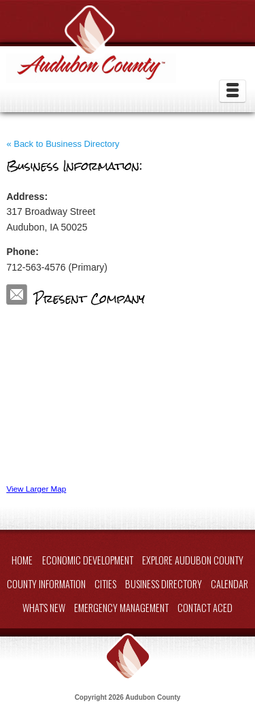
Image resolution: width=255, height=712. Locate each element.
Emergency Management (121, 607)
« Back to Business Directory (62, 144)
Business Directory (163, 584)
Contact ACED (205, 607)
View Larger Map (36, 488)
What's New (43, 607)
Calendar (229, 584)
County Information (46, 584)
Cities (105, 584)
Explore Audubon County (192, 560)
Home (22, 560)
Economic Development (87, 560)
